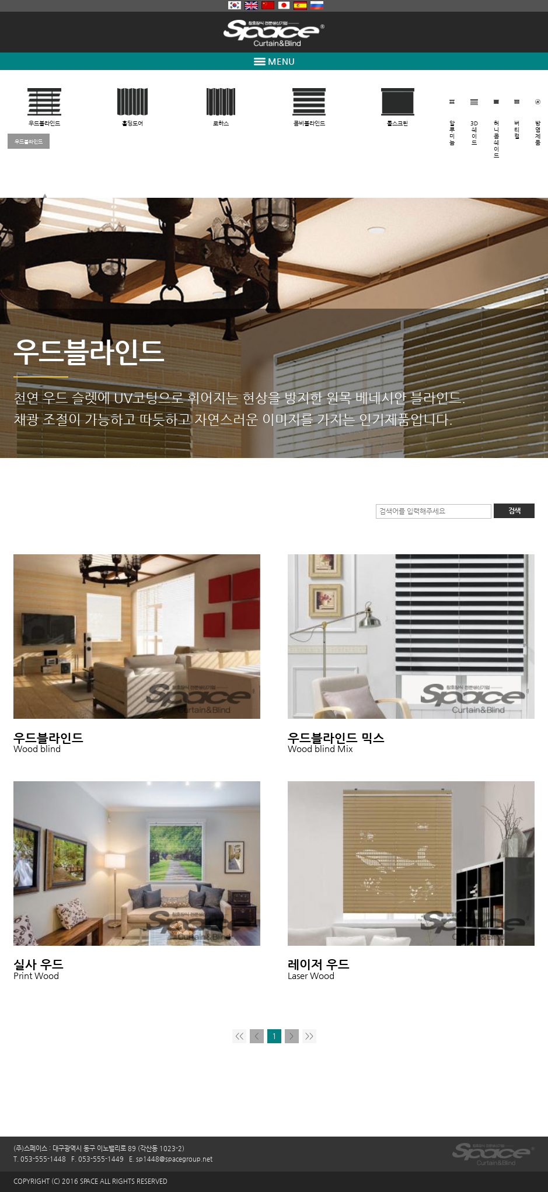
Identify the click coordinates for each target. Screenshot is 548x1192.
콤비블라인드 (309, 123)
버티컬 (516, 129)
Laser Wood (311, 975)
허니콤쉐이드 (496, 139)
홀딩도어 (132, 123)
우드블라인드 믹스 (336, 738)
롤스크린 (397, 123)
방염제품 (537, 133)
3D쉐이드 (474, 133)
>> (309, 1036)
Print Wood (36, 975)
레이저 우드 (319, 964)
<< (239, 1036)
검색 (514, 510)
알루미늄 (452, 133)
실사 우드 (38, 964)
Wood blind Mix (320, 748)
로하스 (221, 123)
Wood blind (37, 748)
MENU (274, 61)
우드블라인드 (44, 123)
